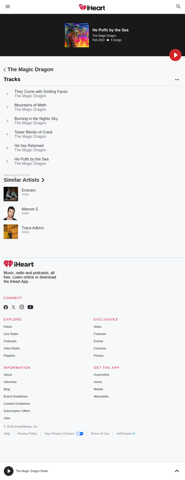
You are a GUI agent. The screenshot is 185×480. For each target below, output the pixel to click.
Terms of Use (100, 433)
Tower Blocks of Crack (33, 132)
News (98, 326)
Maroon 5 (30, 209)
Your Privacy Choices (64, 433)
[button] (175, 55)
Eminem (29, 190)
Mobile (98, 389)
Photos (98, 355)
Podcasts (10, 341)
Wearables (101, 396)
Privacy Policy (27, 433)
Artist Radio (12, 348)
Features (100, 334)
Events (98, 341)
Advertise (10, 382)
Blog (7, 389)
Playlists (9, 355)
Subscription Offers (17, 411)
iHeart (8, 326)
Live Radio (11, 334)
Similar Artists (25, 180)
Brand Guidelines (16, 396)
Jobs (7, 418)
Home (98, 382)
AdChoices (126, 433)
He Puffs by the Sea (31, 159)
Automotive (101, 374)
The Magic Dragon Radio (32, 471)
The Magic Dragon (104, 35)
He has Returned (29, 146)
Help (7, 433)
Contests (100, 348)
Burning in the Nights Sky (36, 119)
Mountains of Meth (30, 105)
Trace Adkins (33, 228)
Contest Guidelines (17, 403)
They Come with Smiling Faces (41, 92)
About (8, 374)
